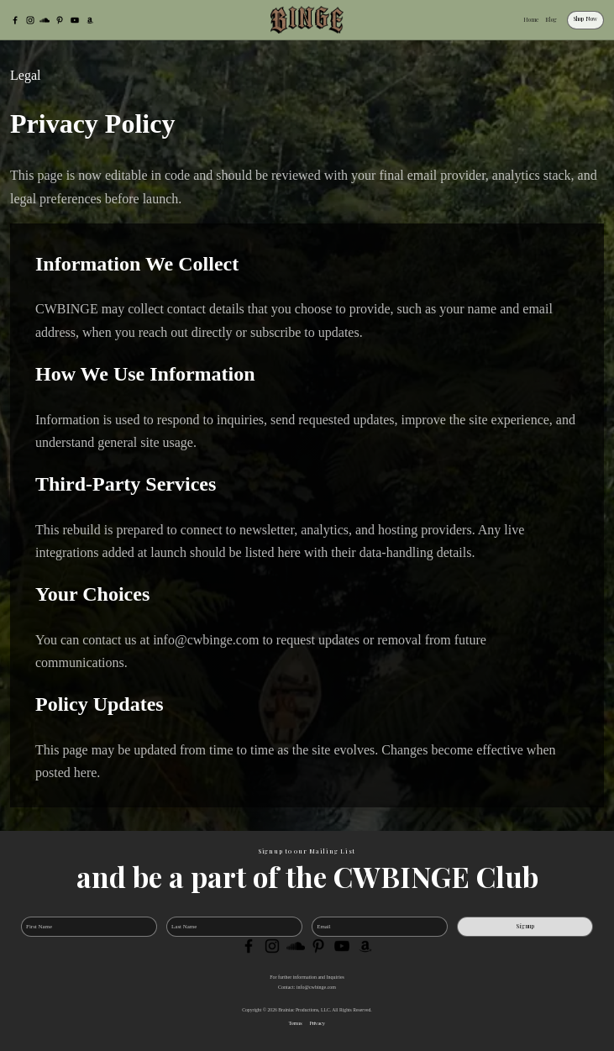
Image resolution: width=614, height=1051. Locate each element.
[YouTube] (75, 20)
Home (531, 20)
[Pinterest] (60, 20)
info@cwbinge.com (206, 640)
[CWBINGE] (307, 20)
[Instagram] (30, 20)
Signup (525, 926)
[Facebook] (15, 20)
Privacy (317, 1023)
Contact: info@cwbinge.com (307, 987)
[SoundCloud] (44, 20)
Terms (295, 1023)
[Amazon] (90, 20)
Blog (551, 20)
